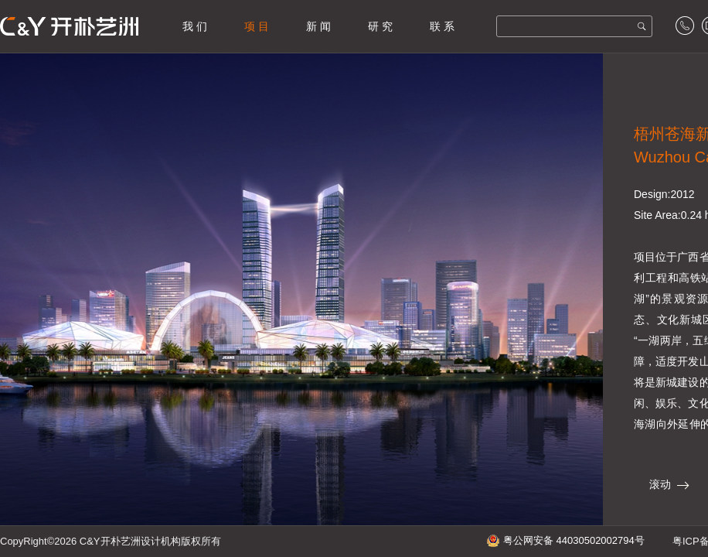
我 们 (194, 26)
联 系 (442, 26)
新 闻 (318, 26)
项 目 (256, 26)
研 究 (380, 26)
